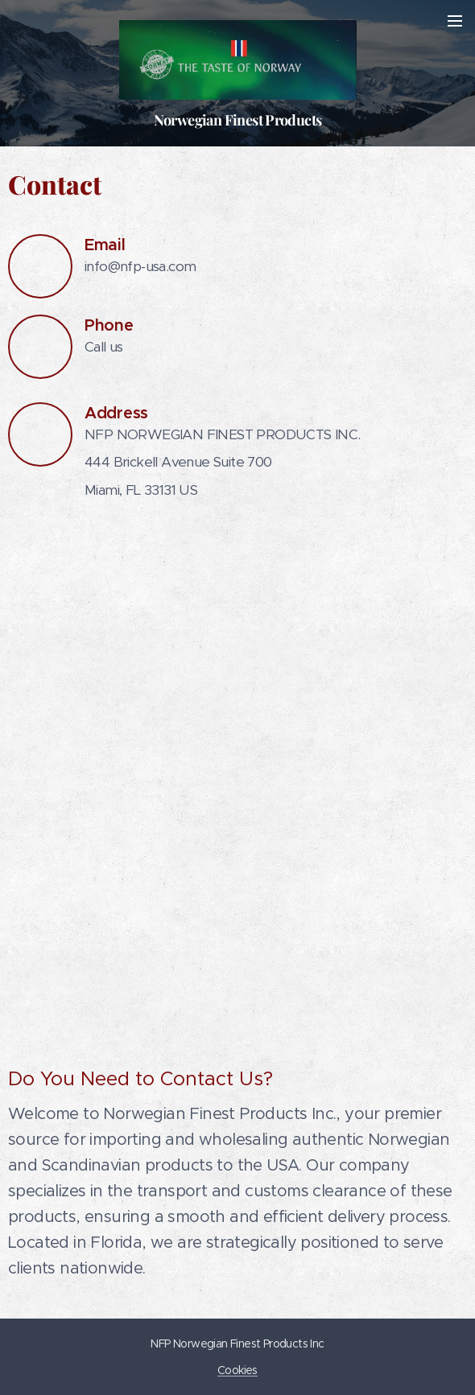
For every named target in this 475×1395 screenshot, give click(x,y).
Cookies (237, 1370)
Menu (455, 21)
